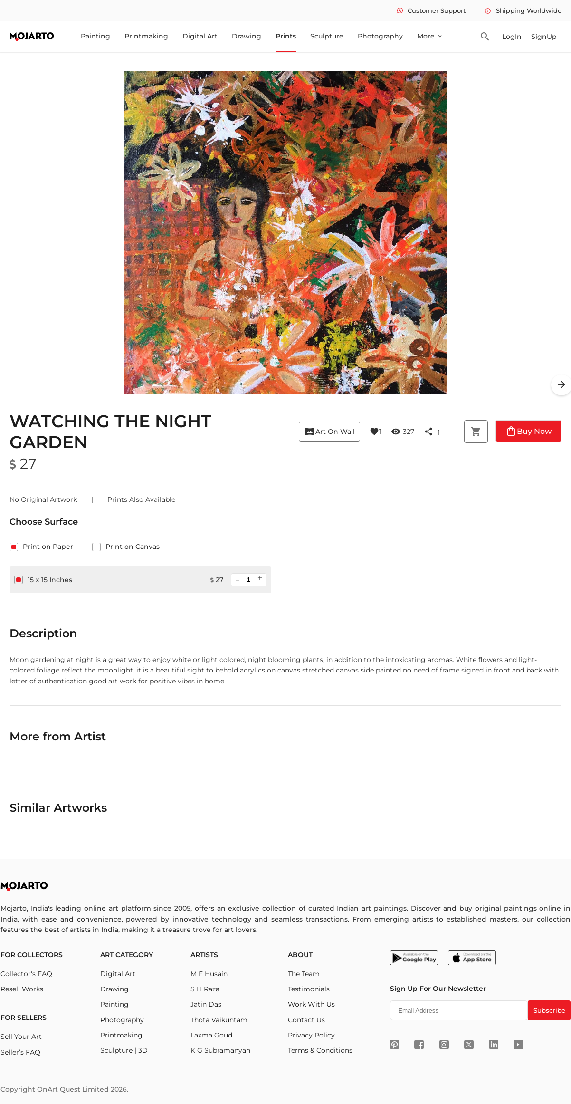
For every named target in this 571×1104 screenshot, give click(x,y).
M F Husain (209, 974)
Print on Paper (41, 546)
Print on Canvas (126, 546)
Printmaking (146, 36)
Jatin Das (205, 1004)
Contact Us (306, 1020)
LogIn (512, 36)
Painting (95, 36)
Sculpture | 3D (124, 1050)
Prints (286, 36)
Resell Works (21, 989)
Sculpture (326, 36)
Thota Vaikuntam (218, 1020)
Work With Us (311, 1004)
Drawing (246, 36)
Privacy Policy (311, 1035)
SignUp (544, 36)
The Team (304, 974)
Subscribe (549, 1010)
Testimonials (309, 989)
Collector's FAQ (26, 974)
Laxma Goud (211, 1035)
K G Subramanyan (220, 1050)
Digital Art (200, 36)
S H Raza (204, 989)
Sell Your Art (21, 1036)
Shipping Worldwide (523, 10)
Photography (380, 36)
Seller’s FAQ (20, 1052)
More (430, 36)
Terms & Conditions (320, 1050)
